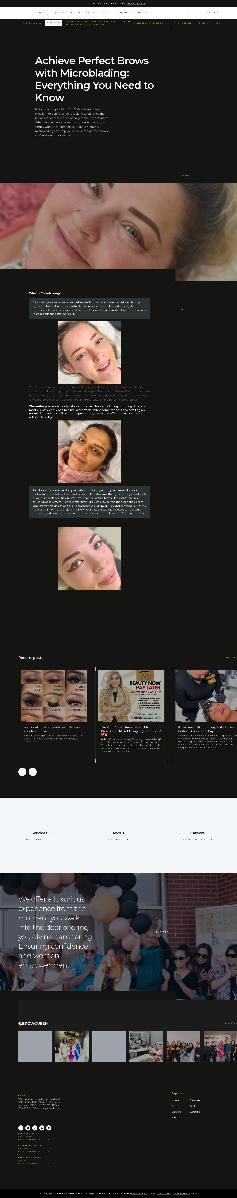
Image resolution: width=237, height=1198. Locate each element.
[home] (24, 13)
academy (59, 12)
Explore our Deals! (136, 3)
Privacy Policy (164, 1193)
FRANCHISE (140, 12)
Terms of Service (182, 1193)
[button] (42, 13)
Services (76, 12)
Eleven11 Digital (139, 1193)
